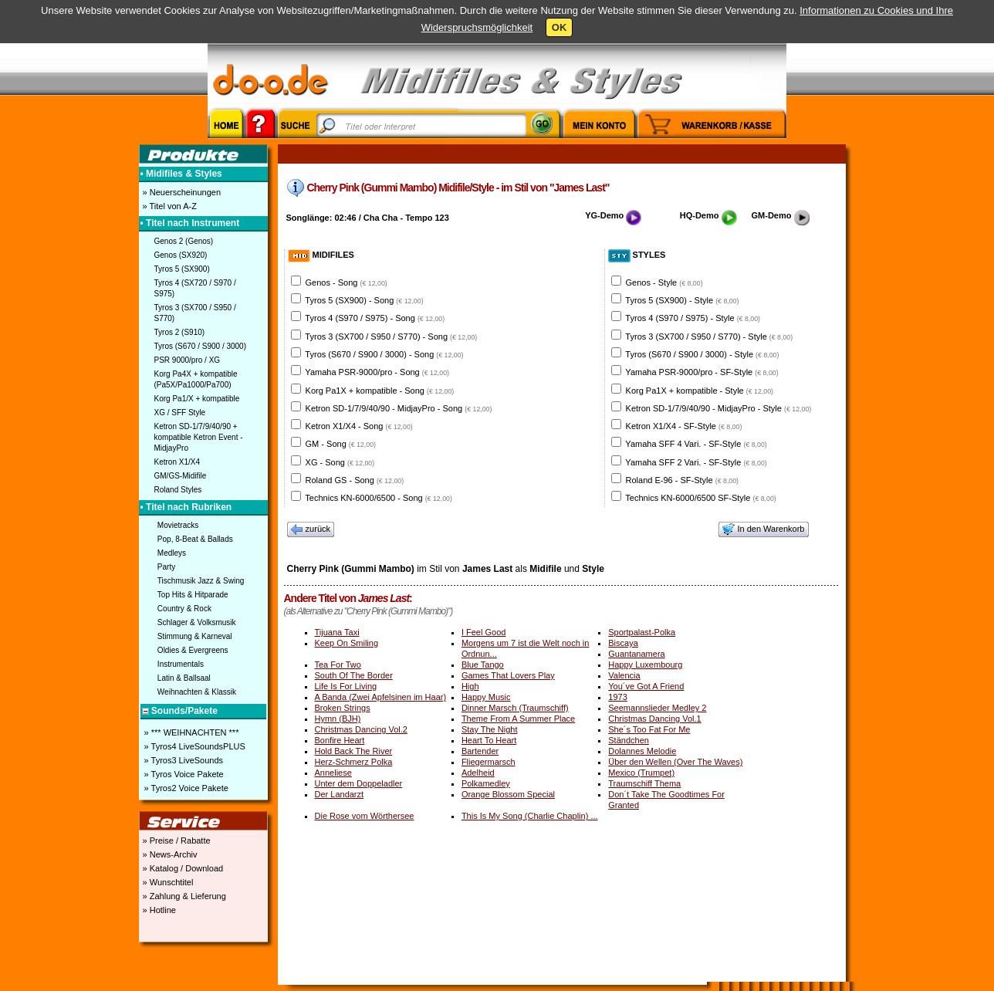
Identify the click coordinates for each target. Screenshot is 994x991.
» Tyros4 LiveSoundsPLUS (193, 746)
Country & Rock (184, 608)
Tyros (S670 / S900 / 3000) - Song (384, 354)
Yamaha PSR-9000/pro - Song (377, 372)
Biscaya (623, 643)
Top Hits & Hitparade (192, 594)
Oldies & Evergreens (192, 650)
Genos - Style (664, 282)
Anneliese (333, 772)
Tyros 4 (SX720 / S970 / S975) (195, 288)
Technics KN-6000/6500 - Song (378, 497)
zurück (311, 529)
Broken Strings (342, 707)
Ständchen (628, 740)
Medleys (171, 553)
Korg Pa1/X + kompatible (197, 398)
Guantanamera (636, 653)
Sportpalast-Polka (641, 632)
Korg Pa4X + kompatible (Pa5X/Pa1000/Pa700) (196, 379)
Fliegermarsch (489, 761)
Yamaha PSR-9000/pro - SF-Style (701, 372)
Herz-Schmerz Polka (354, 761)
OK (559, 27)
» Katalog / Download (182, 868)
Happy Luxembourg (645, 664)
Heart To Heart (489, 740)
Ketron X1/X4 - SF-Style (684, 426)
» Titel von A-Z (168, 206)
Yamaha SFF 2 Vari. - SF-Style (695, 462)
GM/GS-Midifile (180, 476)
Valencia (624, 675)
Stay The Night (490, 729)
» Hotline (158, 910)
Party (166, 567)
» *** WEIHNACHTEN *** (190, 732)
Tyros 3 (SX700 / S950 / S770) (195, 313)
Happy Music (486, 697)
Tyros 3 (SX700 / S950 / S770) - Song (391, 336)
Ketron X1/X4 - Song (359, 426)
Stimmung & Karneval (194, 636)
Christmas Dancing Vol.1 (654, 718)
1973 (617, 697)
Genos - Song (346, 282)
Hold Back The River (354, 751)
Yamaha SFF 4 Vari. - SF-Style (695, 443)
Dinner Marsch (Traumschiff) (515, 707)
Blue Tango (483, 664)
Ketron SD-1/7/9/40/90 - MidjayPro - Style (719, 408)
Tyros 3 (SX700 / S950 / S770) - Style (709, 336)
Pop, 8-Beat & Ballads (195, 539)
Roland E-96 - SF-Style (682, 480)
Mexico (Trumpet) (641, 772)
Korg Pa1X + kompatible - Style (699, 390)
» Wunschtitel (167, 882)
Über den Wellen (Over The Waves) (675, 761)
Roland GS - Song (355, 480)
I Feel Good (483, 632)
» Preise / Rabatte (175, 840)
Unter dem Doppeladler (359, 783)
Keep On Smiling (347, 643)
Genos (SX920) (181, 255)
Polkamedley (486, 783)
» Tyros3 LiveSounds (183, 760)
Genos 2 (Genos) (184, 241)
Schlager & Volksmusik (196, 622)
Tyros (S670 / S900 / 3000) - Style (702, 354)
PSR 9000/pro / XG (187, 360)
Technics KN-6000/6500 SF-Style (700, 497)
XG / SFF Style (180, 412)
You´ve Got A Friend (646, 686)
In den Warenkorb (763, 529)
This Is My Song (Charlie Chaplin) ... (530, 815)
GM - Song (341, 443)
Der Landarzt (339, 794)
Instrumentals (180, 664)
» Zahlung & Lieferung (183, 896)
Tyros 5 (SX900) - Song (364, 300)
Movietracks (177, 525)
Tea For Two (338, 664)
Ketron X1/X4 (177, 462)
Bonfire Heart (340, 740)
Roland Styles (178, 489)
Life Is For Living (346, 686)
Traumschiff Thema (644, 783)
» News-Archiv (169, 854)
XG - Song (340, 462)
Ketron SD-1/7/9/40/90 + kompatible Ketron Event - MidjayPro (198, 437)
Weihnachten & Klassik (196, 692)
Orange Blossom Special (508, 794)
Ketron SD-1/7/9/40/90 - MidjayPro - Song (399, 408)
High (470, 686)
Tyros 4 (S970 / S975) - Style (692, 318)
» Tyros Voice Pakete (183, 774)
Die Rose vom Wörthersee (364, 815)
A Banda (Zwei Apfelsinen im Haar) (381, 697)
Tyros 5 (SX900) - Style (682, 300)
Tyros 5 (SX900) (182, 269)
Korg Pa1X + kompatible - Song (380, 390)
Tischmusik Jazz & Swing (200, 581)
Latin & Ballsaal (184, 678)
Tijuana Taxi (337, 632)
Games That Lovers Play (508, 675)
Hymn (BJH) (338, 718)
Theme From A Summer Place (518, 718)
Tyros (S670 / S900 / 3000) (200, 346)
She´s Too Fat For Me (649, 729)
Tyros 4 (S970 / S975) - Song (375, 318)
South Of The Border (354, 675)
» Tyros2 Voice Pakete (185, 788)
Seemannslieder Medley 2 (657, 707)
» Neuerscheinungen (180, 192)
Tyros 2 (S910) (179, 332)
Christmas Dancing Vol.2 (361, 729)
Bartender (480, 751)
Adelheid (478, 772)
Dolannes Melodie (642, 751)
